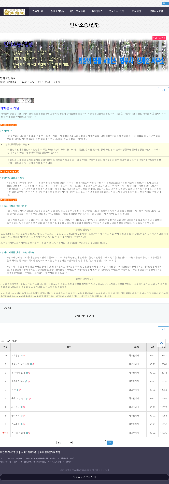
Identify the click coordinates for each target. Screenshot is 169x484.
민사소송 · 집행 (116, 11)
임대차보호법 (156, 11)
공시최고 (15, 416)
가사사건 (136, 11)
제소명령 (15, 355)
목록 (163, 90)
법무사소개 (37, 11)
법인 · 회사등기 (77, 11)
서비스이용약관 (29, 452)
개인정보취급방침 (9, 452)
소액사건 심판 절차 (20, 364)
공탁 (13, 390)
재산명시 (15, 407)
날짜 (152, 347)
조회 (164, 347)
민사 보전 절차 (18, 433)
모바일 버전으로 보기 (84, 477)
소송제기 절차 (18, 381)
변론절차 (15, 424)
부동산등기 (97, 11)
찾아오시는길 (57, 11)
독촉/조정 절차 (18, 398)
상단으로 (161, 343)
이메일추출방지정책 (50, 452)
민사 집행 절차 (18, 373)
